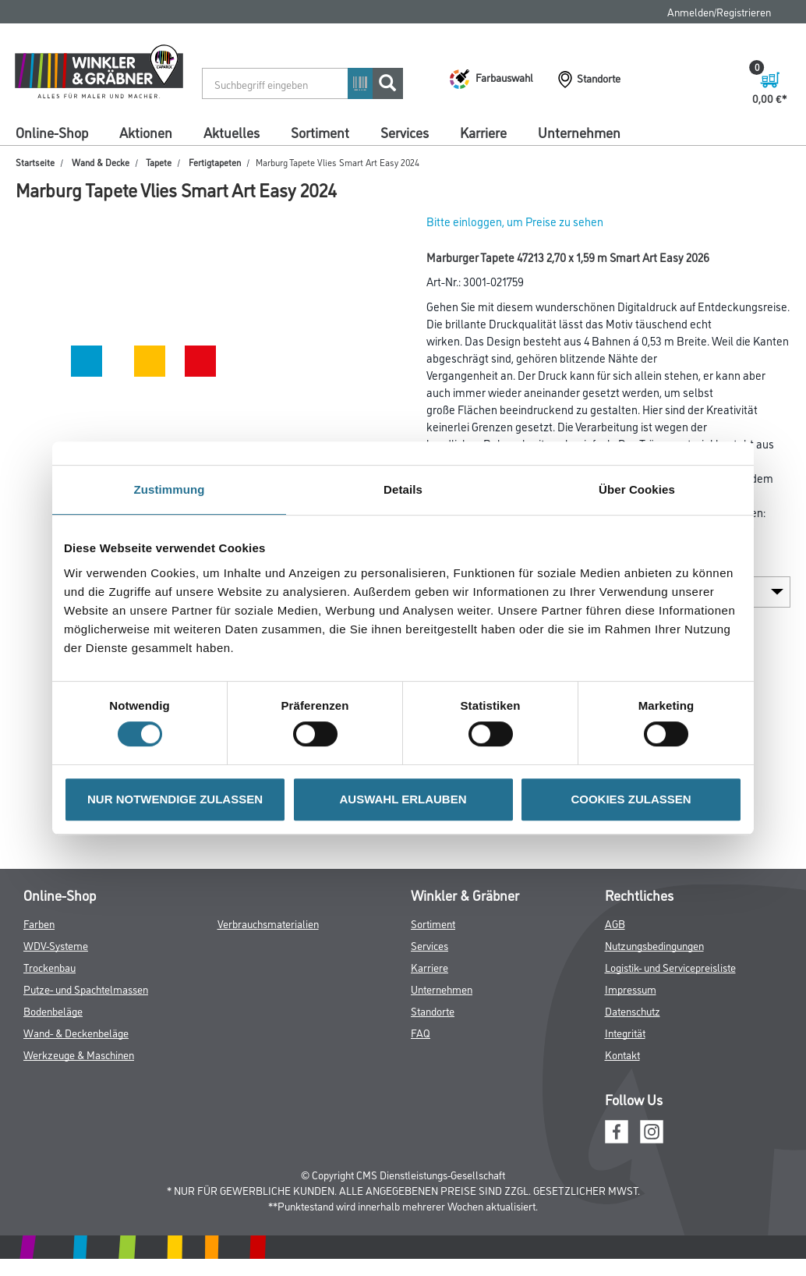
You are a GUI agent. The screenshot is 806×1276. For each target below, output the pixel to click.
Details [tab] (403, 489)
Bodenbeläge (53, 1010)
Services (404, 131)
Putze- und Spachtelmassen (85, 988)
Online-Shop (52, 131)
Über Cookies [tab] (637, 489)
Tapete (158, 161)
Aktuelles (231, 131)
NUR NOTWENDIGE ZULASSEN (175, 799)
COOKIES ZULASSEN (631, 799)
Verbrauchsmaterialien (268, 923)
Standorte (432, 1010)
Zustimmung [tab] (169, 489)
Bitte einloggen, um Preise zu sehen (514, 221)
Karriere (483, 131)
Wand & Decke (100, 161)
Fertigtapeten (215, 161)
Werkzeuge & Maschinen (78, 1054)
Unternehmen (579, 131)
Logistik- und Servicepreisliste (670, 966)
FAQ (420, 1032)
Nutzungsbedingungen (654, 945)
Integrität (625, 1032)
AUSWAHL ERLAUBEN (402, 799)
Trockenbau (49, 966)
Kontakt (622, 1054)
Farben (39, 923)
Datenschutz (632, 1010)
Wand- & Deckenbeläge (76, 1032)
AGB (615, 923)
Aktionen (145, 131)
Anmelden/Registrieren (719, 11)
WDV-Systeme (55, 945)
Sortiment (320, 131)
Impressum (630, 988)
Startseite (35, 161)
